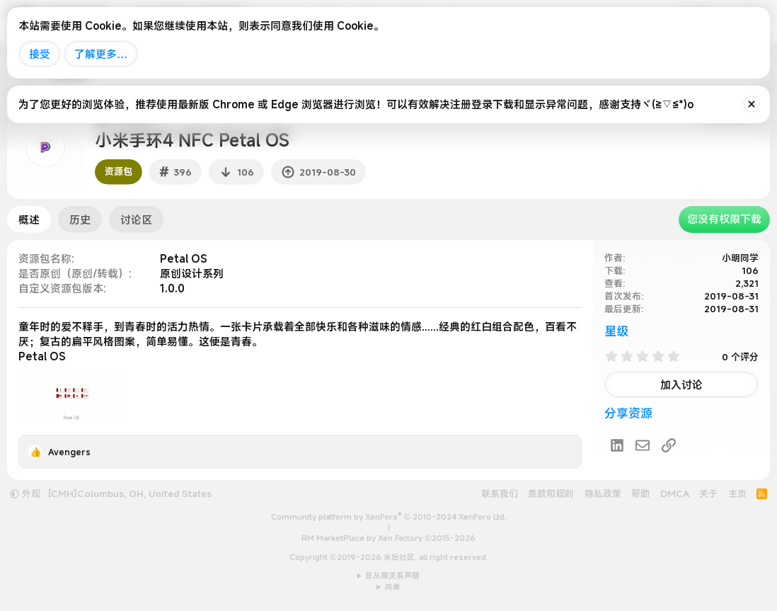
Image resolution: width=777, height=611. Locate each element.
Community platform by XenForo (389, 517)
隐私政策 (603, 493)
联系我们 (499, 493)
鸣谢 (393, 587)
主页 (737, 493)
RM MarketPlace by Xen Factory (388, 538)
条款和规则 (551, 493)
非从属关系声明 (392, 576)
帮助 (640, 493)
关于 (708, 493)
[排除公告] (751, 104)
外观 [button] (25, 493)
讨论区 (136, 219)
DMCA (674, 493)
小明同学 (740, 257)
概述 (29, 219)
